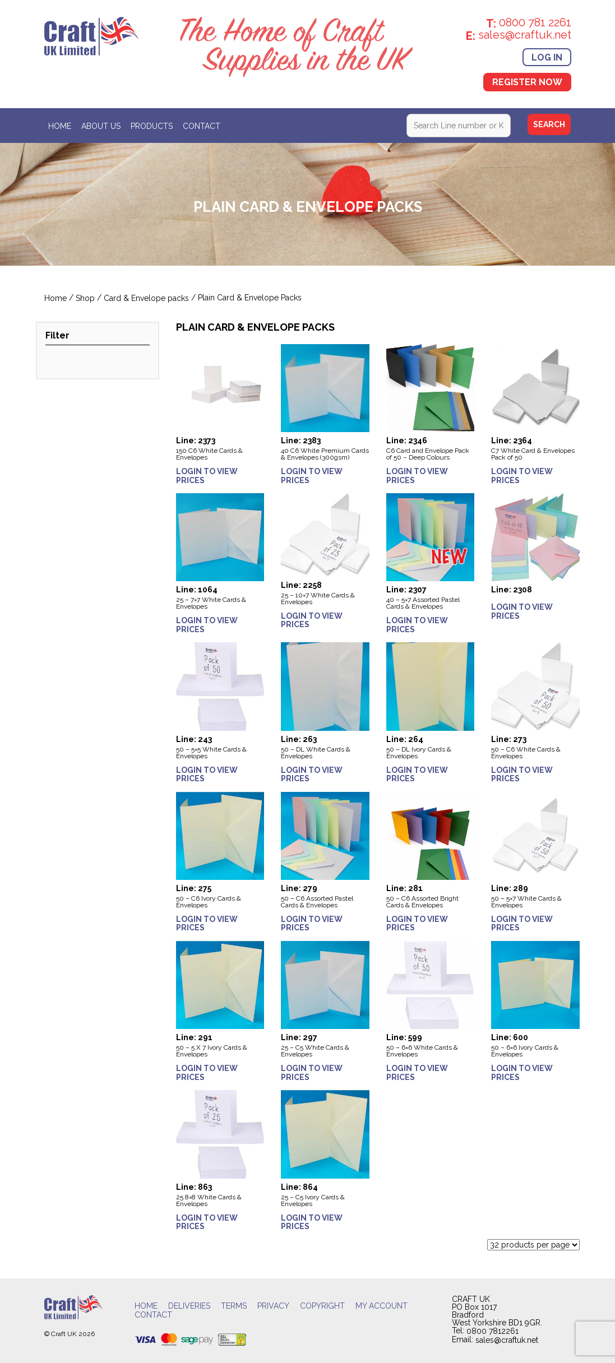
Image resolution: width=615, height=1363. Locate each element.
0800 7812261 (492, 1331)
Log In (546, 57)
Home (59, 126)
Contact (201, 126)
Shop (85, 298)
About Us (101, 126)
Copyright (322, 1305)
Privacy (273, 1305)
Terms (234, 1305)
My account (381, 1305)
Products (152, 126)
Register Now (527, 82)
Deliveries (189, 1305)
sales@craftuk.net (506, 1340)
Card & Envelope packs (146, 298)
